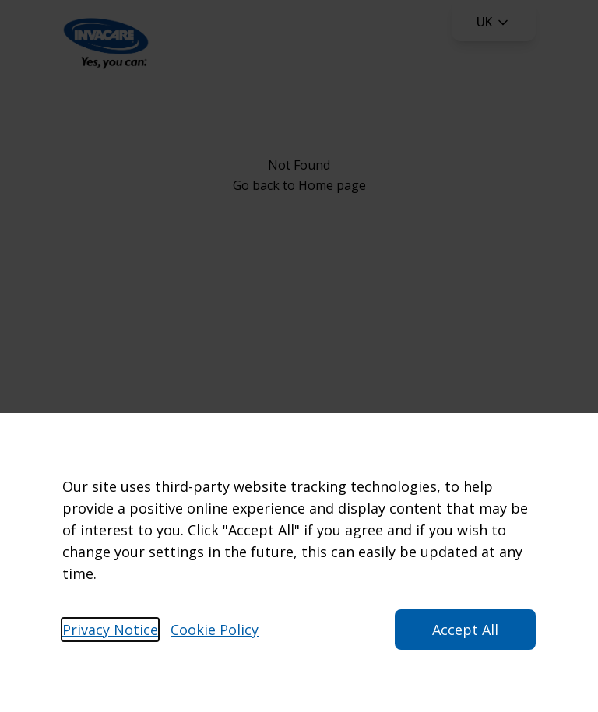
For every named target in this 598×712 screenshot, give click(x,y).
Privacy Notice (110, 629)
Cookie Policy (215, 629)
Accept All (465, 629)
